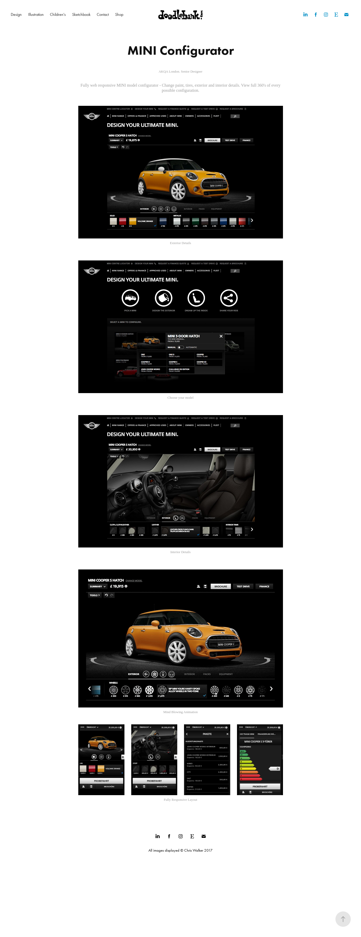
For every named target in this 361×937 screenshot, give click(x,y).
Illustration (36, 14)
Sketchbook (81, 14)
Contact (103, 14)
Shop (119, 14)
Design (16, 14)
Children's (58, 14)
